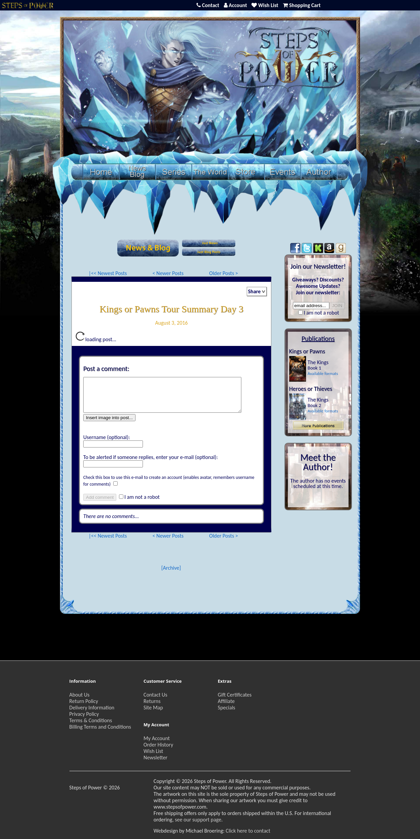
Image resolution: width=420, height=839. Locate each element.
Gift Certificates (234, 695)
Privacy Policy (84, 714)
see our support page (198, 819)
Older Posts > (223, 273)
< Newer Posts (167, 273)
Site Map (153, 707)
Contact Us (155, 695)
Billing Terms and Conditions (100, 727)
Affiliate (226, 701)
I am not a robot (142, 497)
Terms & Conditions (90, 720)
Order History (158, 744)
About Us (79, 695)
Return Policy (83, 701)
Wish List (153, 751)
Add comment (100, 497)
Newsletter (156, 757)
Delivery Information (92, 707)
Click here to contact (248, 831)
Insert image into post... (109, 417)
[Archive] (171, 568)
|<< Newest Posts (108, 273)
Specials (226, 707)
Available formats (323, 373)
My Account (157, 738)
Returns (152, 701)
